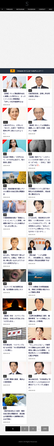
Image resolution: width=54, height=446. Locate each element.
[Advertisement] (27, 40)
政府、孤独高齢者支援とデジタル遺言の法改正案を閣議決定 (14, 191)
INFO (50, 9)
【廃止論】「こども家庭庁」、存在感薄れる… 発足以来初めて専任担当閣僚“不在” (39, 257)
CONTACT (42, 9)
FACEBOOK (31, 9)
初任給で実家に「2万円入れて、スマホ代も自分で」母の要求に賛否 (14, 159)
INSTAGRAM (20, 9)
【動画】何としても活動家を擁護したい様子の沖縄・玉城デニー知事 (39, 128)
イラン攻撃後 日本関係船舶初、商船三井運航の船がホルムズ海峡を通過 (39, 289)
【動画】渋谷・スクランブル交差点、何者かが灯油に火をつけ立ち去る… (14, 318)
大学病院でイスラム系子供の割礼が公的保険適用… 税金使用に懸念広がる (39, 191)
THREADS (9, 9)
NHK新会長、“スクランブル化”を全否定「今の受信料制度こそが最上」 (14, 347)
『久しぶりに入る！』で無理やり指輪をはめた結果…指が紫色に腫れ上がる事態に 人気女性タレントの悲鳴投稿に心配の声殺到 (39, 350)
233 (44, 429)
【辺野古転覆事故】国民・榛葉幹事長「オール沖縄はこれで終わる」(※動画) (39, 318)
